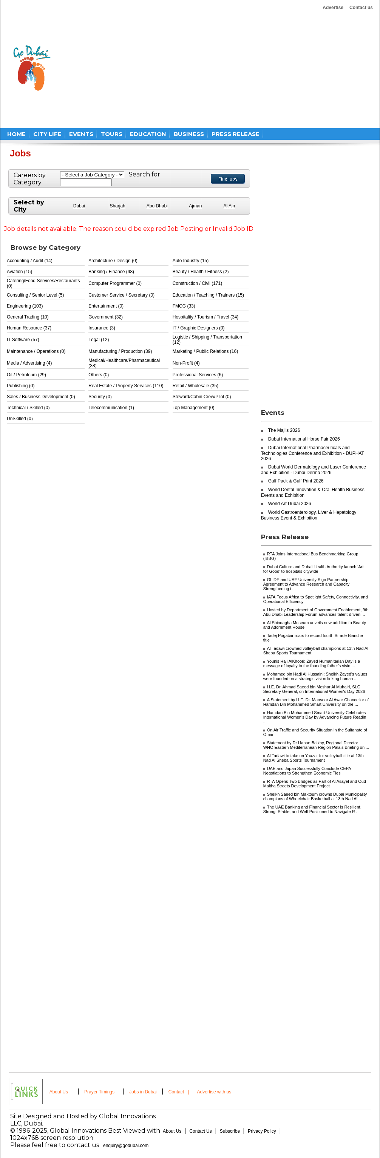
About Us (58, 1092)
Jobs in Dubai (143, 1092)
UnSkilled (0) (20, 418)
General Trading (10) (28, 317)
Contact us (361, 7)
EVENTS (81, 134)
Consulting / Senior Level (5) (35, 295)
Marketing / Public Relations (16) (205, 351)
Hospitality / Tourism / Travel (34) (206, 317)
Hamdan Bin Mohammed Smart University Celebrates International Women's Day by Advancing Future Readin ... (314, 717)
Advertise (333, 7)
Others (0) (98, 374)
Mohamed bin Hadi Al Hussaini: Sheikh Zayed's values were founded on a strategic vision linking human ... (315, 676)
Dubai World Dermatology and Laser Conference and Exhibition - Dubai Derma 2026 (313, 469)
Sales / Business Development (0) (41, 396)
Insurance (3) (101, 328)
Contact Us (200, 1131)
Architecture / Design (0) (112, 260)
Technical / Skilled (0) (28, 407)
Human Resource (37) (29, 328)
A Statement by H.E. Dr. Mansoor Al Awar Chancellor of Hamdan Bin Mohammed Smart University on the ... (316, 702)
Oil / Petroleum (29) (26, 374)
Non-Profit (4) (186, 363)
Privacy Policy (262, 1131)
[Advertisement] (153, 68)
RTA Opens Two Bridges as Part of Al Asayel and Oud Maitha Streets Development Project (314, 783)
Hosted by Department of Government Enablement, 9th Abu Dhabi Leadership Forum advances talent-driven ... (316, 612)
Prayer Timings (99, 1092)
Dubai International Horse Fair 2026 (304, 439)
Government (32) (105, 317)
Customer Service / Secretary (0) (121, 295)
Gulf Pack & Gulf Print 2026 (296, 481)
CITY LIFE (47, 134)
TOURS (111, 134)
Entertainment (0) (106, 306)
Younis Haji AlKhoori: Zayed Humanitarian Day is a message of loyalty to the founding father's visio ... (311, 663)
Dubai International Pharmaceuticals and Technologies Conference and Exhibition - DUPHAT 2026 (312, 453)
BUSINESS (189, 134)
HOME (16, 134)
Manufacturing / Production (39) (120, 351)
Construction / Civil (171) (197, 283)
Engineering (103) (25, 306)
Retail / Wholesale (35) (195, 385)
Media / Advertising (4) (29, 363)
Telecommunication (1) (111, 407)
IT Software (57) (23, 339)
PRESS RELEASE (236, 134)
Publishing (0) (20, 385)
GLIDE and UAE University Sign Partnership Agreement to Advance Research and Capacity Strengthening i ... (306, 584)
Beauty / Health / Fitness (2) (201, 271)
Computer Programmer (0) (115, 283)
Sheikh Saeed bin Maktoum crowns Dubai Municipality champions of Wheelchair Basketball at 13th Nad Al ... (315, 796)
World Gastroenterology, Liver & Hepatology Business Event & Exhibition (309, 515)
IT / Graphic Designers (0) (199, 328)
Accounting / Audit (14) (30, 260)
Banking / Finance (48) (111, 271)
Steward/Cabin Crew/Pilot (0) (202, 396)
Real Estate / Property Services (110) (125, 385)
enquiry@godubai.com (125, 1145)
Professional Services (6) (198, 374)
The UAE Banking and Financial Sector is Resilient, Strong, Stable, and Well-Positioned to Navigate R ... (312, 809)
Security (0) (99, 396)
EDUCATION (148, 134)
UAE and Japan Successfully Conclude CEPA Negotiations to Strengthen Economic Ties (307, 770)
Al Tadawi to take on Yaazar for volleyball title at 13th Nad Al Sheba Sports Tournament (313, 757)
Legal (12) (98, 339)
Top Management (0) (194, 407)
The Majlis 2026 (284, 430)
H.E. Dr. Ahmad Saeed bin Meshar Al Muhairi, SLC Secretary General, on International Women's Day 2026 (314, 689)
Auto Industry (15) (191, 260)
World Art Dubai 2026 (289, 503)
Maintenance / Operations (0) (36, 351)
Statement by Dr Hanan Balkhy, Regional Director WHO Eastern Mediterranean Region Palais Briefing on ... (316, 745)
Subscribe (230, 1131)
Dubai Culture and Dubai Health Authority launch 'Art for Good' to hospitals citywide (313, 569)
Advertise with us (214, 1092)
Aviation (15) (19, 271)
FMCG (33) (184, 306)
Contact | (179, 1092)
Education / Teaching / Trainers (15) (208, 295)
